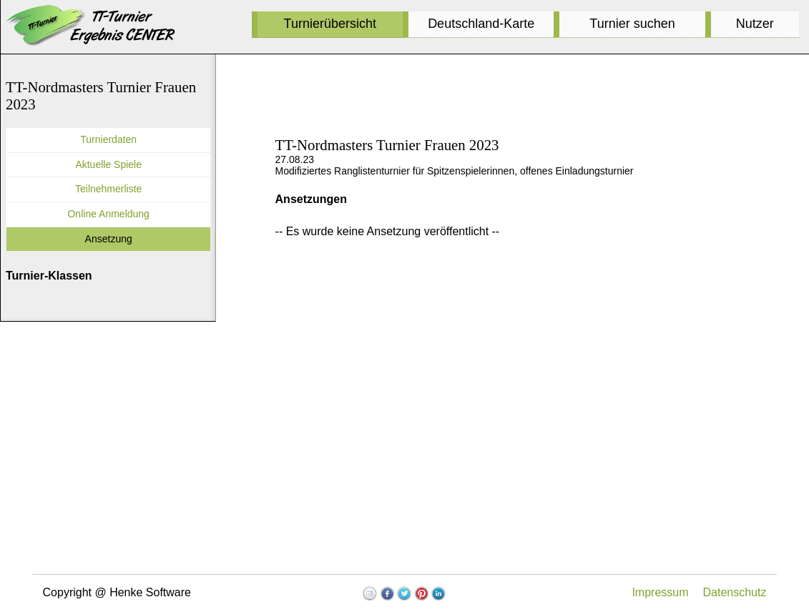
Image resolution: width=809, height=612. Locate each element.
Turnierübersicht (330, 23)
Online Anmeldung (108, 213)
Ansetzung (108, 239)
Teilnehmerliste (108, 188)
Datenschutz (735, 592)
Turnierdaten (108, 139)
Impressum (660, 592)
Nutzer (755, 23)
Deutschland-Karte (481, 23)
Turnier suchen (632, 23)
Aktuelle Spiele (108, 164)
